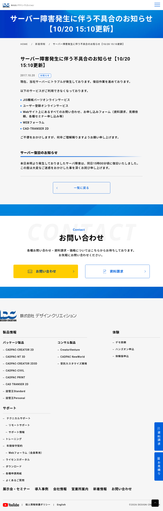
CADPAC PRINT (15, 377)
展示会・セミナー (16, 489)
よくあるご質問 (15, 480)
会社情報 (60, 489)
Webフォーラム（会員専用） (26, 452)
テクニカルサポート (18, 418)
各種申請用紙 (14, 473)
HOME (24, 44)
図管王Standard (15, 391)
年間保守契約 (14, 445)
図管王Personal (15, 398)
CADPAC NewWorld (72, 356)
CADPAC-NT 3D (15, 356)
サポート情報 (17, 432)
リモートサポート (19, 425)
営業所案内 (80, 489)
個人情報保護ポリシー (38, 504)
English (61, 504)
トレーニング (14, 439)
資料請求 (158, 438)
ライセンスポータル (18, 459)
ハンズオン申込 (124, 349)
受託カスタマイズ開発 (73, 363)
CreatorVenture (70, 349)
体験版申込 (122, 356)
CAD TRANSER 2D (17, 384)
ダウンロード (14, 466)
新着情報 (40, 44)
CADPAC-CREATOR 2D (20, 349)
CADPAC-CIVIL (15, 370)
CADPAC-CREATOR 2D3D (21, 363)
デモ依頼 (120, 342)
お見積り (158, 468)
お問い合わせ (122, 489)
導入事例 (41, 489)
